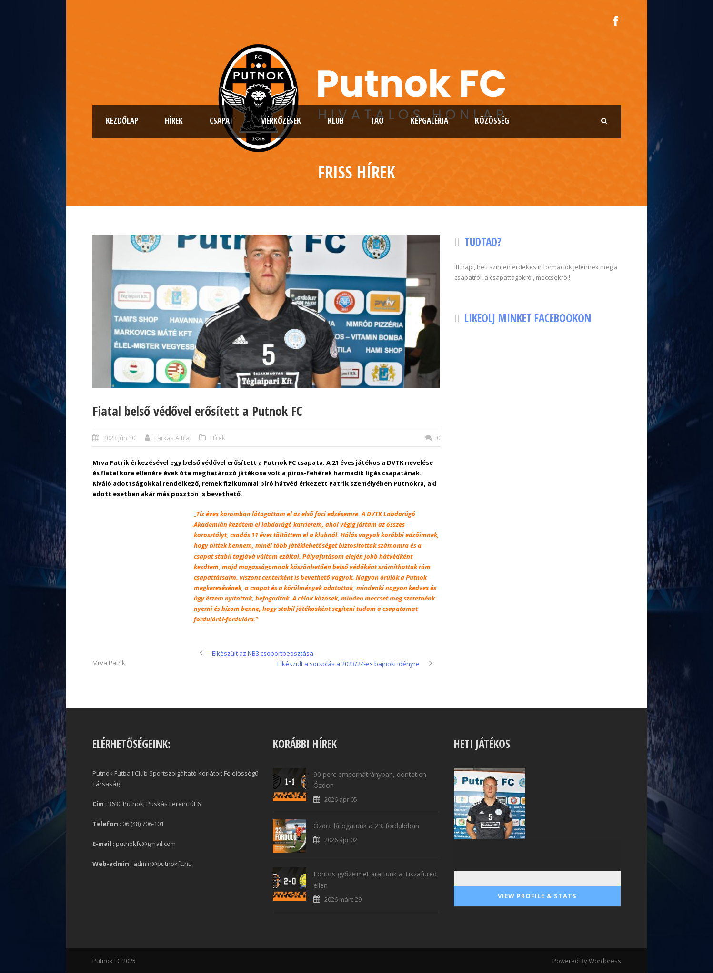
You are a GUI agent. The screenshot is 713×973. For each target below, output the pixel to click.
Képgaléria (429, 120)
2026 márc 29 (343, 899)
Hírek (174, 120)
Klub (336, 120)
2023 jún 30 (119, 437)
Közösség (492, 120)
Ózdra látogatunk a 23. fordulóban (366, 825)
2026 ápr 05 (340, 799)
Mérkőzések (280, 120)
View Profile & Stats (537, 896)
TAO (377, 120)
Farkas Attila (172, 437)
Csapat (221, 120)
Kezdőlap (122, 120)
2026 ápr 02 (340, 839)
